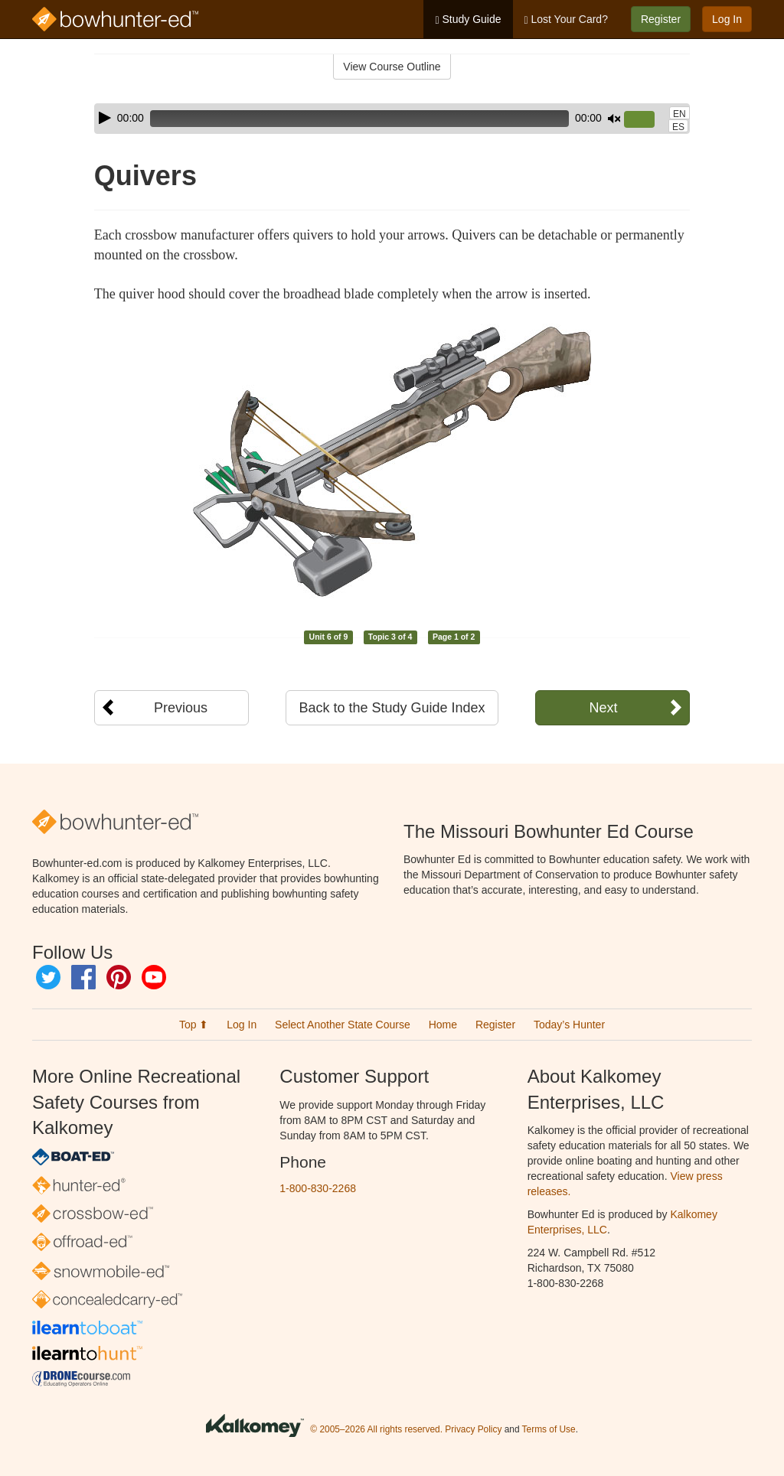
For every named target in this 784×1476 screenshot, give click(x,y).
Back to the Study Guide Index (392, 707)
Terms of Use (549, 1430)
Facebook (83, 977)
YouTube (154, 977)
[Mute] (614, 118)
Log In (727, 19)
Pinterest (118, 977)
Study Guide (468, 19)
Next (603, 707)
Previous (180, 707)
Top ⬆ (193, 1024)
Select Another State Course (342, 1024)
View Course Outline (391, 66)
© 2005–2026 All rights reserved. (376, 1430)
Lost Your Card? (566, 19)
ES (678, 127)
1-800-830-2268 (317, 1188)
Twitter (48, 977)
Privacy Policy (473, 1430)
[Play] (105, 118)
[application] (392, 118)
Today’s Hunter (569, 1024)
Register (661, 19)
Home (443, 1024)
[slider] (359, 118)
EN (679, 114)
